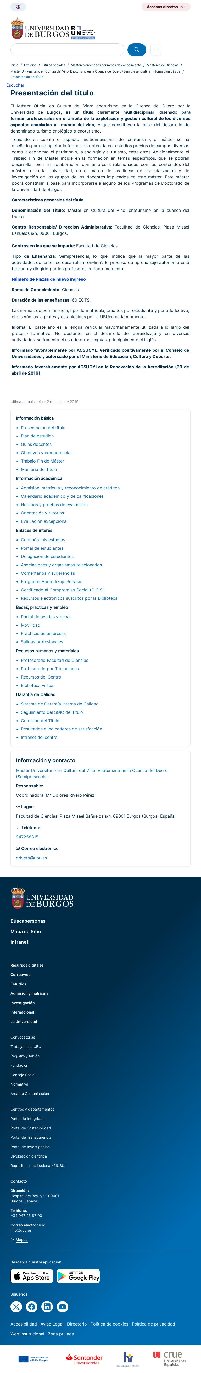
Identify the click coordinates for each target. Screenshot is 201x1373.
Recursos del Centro (41, 677)
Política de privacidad (153, 1324)
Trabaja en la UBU (25, 1046)
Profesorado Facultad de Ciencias (54, 660)
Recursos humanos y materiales (47, 650)
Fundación (19, 1065)
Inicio (14, 65)
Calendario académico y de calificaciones (62, 496)
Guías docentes (36, 444)
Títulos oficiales (53, 65)
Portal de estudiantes (42, 548)
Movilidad (30, 625)
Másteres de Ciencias (162, 65)
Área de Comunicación (29, 1093)
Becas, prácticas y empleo (42, 607)
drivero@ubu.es (31, 857)
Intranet (19, 942)
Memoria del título (39, 469)
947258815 (27, 837)
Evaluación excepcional (44, 521)
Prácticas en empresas (43, 633)
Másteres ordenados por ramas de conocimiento (106, 65)
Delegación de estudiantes (47, 556)
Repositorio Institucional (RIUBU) (38, 1165)
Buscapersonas (28, 921)
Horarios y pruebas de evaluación (54, 504)
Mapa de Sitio (25, 931)
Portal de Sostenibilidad (30, 1128)
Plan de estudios (37, 436)
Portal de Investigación (30, 1146)
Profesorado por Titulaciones (50, 668)
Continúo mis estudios (43, 539)
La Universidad (23, 1021)
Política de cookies (109, 1324)
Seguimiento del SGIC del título (52, 712)
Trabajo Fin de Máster (42, 461)
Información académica (39, 478)
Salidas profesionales (42, 641)
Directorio (77, 1324)
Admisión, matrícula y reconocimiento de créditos (70, 487)
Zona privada (61, 1333)
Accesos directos (162, 6)
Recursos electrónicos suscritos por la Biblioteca (69, 598)
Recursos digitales (27, 965)
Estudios (30, 65)
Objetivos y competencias (46, 452)
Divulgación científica (28, 1156)
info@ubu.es (21, 1230)
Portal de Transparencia (30, 1137)
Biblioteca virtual (37, 685)
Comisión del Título (40, 720)
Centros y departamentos (32, 1109)
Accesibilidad (23, 1324)
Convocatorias (22, 1037)
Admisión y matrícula (29, 993)
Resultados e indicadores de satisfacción (61, 729)
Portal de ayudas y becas (46, 616)
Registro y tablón (25, 1056)
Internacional (22, 1012)
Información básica (166, 71)
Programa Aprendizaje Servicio (51, 581)
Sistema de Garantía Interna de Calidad (60, 703)
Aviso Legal (52, 1324)
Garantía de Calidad (35, 694)
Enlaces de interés (34, 530)
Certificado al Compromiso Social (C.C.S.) (63, 589)
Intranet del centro (39, 737)
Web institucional (27, 1333)
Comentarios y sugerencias (48, 573)
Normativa (19, 1084)
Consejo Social (22, 1074)
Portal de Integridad (27, 1118)
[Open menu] (155, 50)
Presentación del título (43, 427)
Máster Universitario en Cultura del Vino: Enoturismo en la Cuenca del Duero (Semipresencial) (78, 71)
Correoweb (20, 974)
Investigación (22, 1002)
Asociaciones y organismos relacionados (61, 564)
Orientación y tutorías (42, 512)
